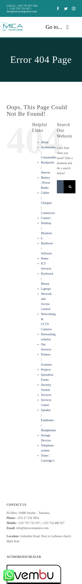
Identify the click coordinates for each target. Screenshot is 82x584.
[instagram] (73, 8)
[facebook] (58, 8)
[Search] (70, 186)
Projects (46, 369)
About (45, 142)
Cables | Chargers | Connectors (48, 203)
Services (46, 395)
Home (44, 258)
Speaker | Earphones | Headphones (48, 420)
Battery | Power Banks (45, 182)
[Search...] (60, 186)
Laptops (46, 288)
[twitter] (66, 8)
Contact (46, 218)
